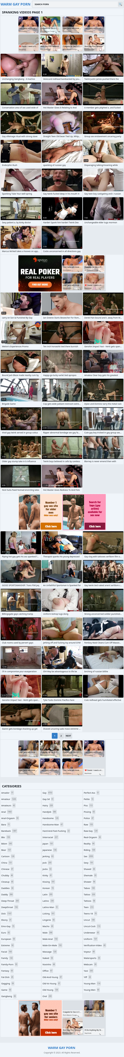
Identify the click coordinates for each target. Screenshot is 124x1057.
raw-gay (91, 831)
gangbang (8, 996)
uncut (89, 920)
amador (7, 793)
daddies (7, 888)
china (7, 862)
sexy (89, 862)
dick (6, 913)
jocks (47, 869)
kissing (49, 882)
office (48, 971)
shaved (90, 869)
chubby (7, 875)
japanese (50, 850)
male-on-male (52, 945)
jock (47, 862)
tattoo (90, 894)
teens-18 (90, 913)
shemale (90, 875)
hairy (48, 805)
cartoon (8, 856)
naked (48, 958)
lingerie (49, 920)
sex (89, 856)
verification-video (95, 945)
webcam (90, 964)
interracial (50, 837)
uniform (91, 939)
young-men (92, 990)
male (48, 932)
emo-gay (8, 926)
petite (89, 799)
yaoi (88, 971)
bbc (6, 837)
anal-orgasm (10, 818)
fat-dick (7, 977)
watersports (92, 958)
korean (48, 888)
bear (6, 850)
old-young (51, 990)
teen (89, 907)
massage (50, 951)
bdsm (7, 843)
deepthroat (9, 907)
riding (90, 850)
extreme (7, 945)
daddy (7, 894)
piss (88, 805)
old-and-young (53, 977)
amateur (9, 799)
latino (48, 901)
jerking (48, 856)
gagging (7, 983)
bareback (9, 831)
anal (6, 812)
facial (6, 951)
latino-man (51, 907)
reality (89, 843)
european (8, 939)
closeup (7, 882)
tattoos (90, 901)
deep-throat (10, 901)
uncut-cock (92, 926)
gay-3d (48, 799)
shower (90, 882)
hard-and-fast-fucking (56, 831)
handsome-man (53, 824)
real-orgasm (92, 837)
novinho (49, 964)
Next (68, 735)
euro (5, 932)
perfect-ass (92, 793)
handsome (51, 818)
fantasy (7, 971)
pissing (89, 812)
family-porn (9, 964)
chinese (7, 869)
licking (49, 913)
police (89, 818)
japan (48, 843)
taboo (89, 888)
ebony (6, 920)
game (6, 990)
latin (48, 894)
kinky (48, 875)
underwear (92, 932)
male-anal (50, 939)
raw (88, 824)
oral (47, 996)
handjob (50, 812)
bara (5, 824)
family (7, 958)
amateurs (8, 805)
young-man (92, 983)
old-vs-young (52, 983)
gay (48, 793)
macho (48, 926)
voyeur (89, 951)
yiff (87, 977)
